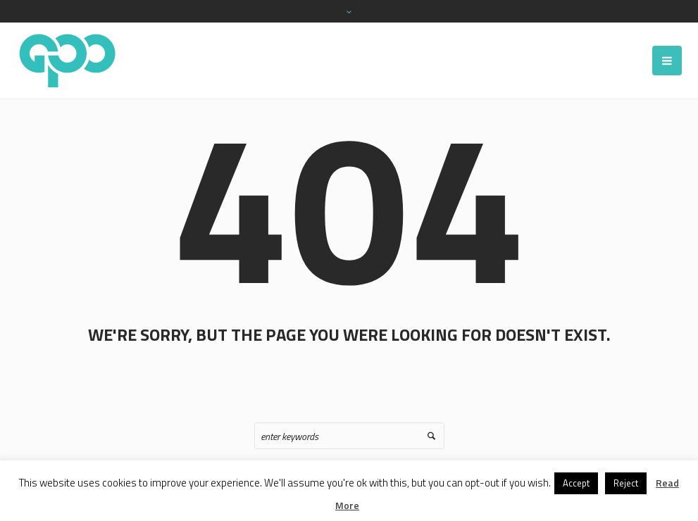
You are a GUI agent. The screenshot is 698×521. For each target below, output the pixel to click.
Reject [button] (625, 483)
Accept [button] (576, 483)
